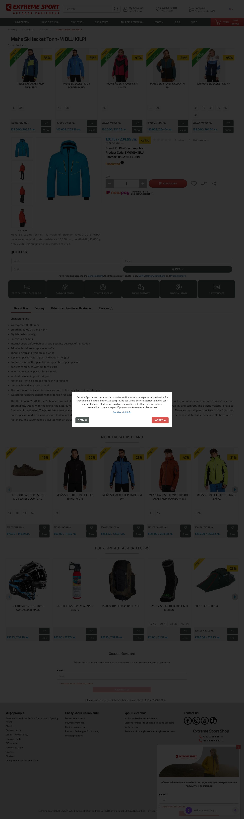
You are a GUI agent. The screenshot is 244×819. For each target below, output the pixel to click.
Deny (82, 420)
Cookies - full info (122, 412)
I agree (160, 420)
